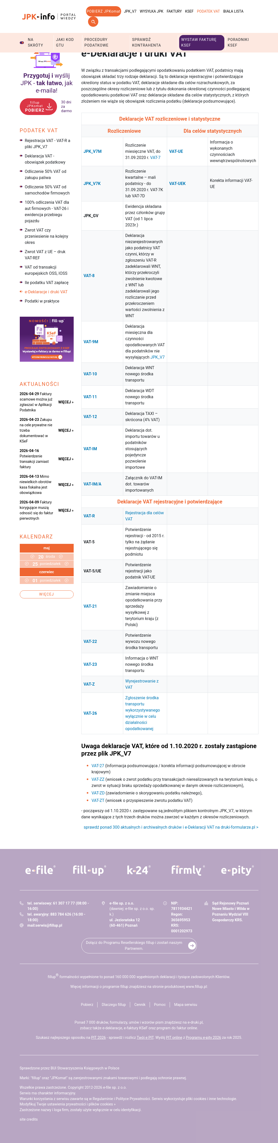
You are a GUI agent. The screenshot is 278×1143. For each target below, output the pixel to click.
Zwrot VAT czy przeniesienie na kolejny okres (46, 236)
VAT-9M (91, 341)
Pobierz (87, 1005)
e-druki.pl (195, 1022)
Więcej (46, 594)
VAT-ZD (98, 793)
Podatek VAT (208, 11)
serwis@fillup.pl (48, 925)
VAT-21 (90, 606)
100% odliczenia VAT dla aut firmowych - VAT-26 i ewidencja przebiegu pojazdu (47, 211)
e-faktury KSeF (136, 1028)
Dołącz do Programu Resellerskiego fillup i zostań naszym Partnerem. (134, 946)
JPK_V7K (92, 183)
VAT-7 (155, 157)
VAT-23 (90, 664)
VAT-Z (89, 684)
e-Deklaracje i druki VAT (46, 291)
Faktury (174, 11)
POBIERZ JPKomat (104, 11)
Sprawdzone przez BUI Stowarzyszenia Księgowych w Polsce (69, 1068)
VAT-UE (176, 151)
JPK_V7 (130, 11)
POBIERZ (35, 107)
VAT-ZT (98, 800)
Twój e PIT (145, 1037)
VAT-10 (90, 373)
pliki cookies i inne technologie (211, 1099)
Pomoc (160, 1005)
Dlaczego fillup (114, 1005)
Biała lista (233, 11)
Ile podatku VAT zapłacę (47, 282)
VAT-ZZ (98, 779)
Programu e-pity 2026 (203, 1037)
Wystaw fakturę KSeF (198, 43)
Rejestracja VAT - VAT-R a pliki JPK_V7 (47, 143)
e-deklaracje (112, 1028)
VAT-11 (90, 396)
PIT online (174, 1037)
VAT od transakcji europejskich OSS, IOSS (46, 270)
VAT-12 (90, 416)
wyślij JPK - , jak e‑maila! (47, 83)
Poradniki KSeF (238, 43)
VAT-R (89, 515)
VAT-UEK (177, 183)
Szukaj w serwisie (93, 21)
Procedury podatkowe (96, 43)
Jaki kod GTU (65, 43)
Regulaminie (103, 1099)
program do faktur (171, 1028)
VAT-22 (90, 641)
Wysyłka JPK (152, 11)
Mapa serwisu (185, 1005)
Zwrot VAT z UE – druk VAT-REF (45, 254)
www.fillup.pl (196, 987)
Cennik (140, 1005)
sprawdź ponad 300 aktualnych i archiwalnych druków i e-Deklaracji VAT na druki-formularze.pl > (171, 827)
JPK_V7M (93, 151)
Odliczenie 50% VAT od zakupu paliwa (45, 174)
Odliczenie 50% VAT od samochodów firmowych (47, 190)
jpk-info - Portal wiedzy (49, 16)
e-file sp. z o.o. (115, 1087)
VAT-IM (90, 448)
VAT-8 (89, 275)
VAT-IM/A (92, 484)
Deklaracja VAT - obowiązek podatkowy (45, 159)
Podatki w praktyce (42, 301)
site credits (29, 1119)
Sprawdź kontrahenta (146, 43)
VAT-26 (90, 713)
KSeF (189, 11)
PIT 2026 (98, 1037)
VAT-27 (98, 765)
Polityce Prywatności (133, 1099)
